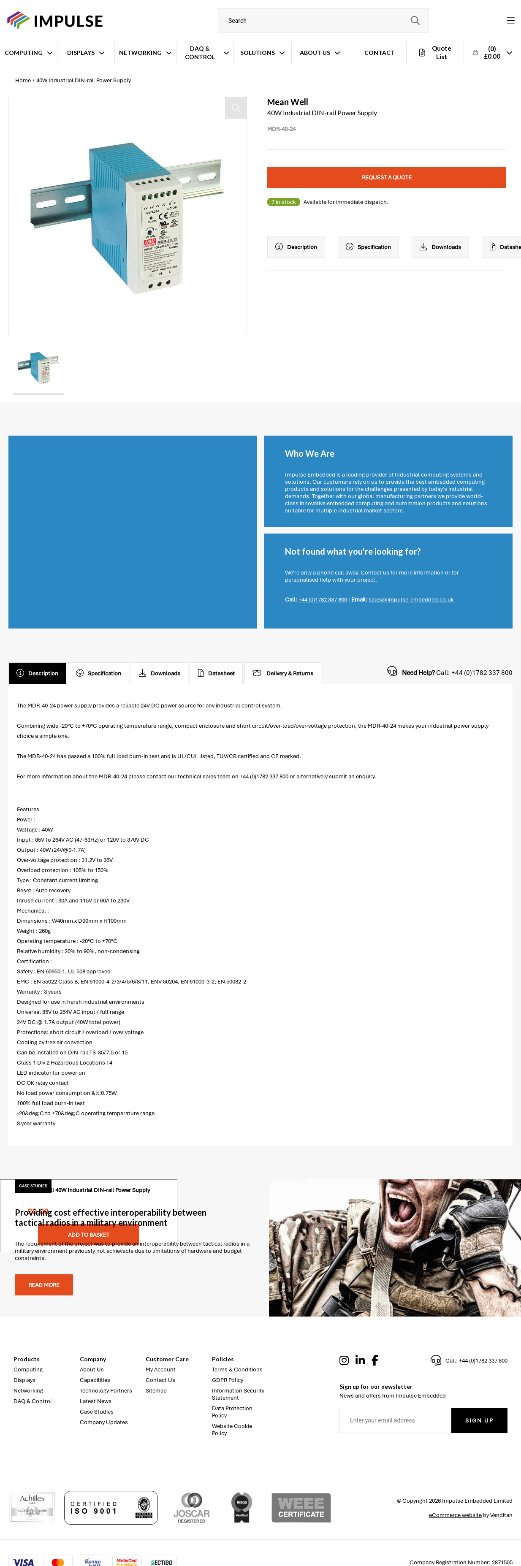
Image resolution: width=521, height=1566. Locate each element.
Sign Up (479, 1420)
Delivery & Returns (282, 673)
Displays (81, 52)
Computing (24, 52)
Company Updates (104, 1422)
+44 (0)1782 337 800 (322, 599)
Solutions (257, 52)
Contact (379, 52)
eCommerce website (455, 1515)
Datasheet (216, 673)
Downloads (440, 247)
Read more (44, 1285)
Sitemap (156, 1390)
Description (296, 247)
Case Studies (97, 1411)
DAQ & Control (200, 52)
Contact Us (160, 1380)
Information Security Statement (238, 1394)
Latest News (95, 1401)
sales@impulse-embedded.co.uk (411, 599)
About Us (315, 52)
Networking (140, 52)
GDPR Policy (227, 1380)
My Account (161, 1369)
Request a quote (387, 177)
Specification (368, 247)
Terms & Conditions (237, 1369)
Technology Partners (106, 1390)
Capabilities (95, 1380)
